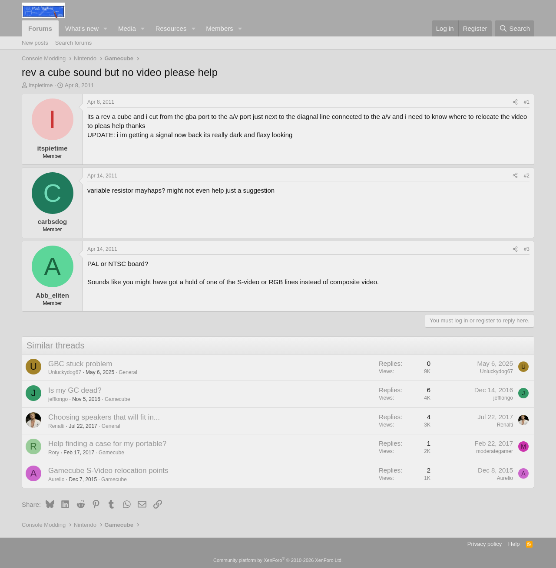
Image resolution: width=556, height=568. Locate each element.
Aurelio (56, 479)
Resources (171, 28)
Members (219, 28)
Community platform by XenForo (278, 560)
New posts (35, 42)
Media (127, 28)
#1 (527, 102)
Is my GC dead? (75, 390)
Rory (53, 453)
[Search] (514, 28)
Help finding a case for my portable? (107, 444)
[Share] (515, 102)
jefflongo (58, 399)
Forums (40, 28)
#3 (527, 249)
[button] (105, 28)
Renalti (56, 426)
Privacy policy (484, 544)
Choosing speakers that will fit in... (104, 417)
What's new (82, 28)
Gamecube (117, 399)
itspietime (41, 85)
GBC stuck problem (80, 364)
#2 (527, 176)
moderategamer (494, 451)
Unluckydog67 (64, 372)
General (128, 372)
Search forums (73, 42)
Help (514, 544)
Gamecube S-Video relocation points (108, 470)
